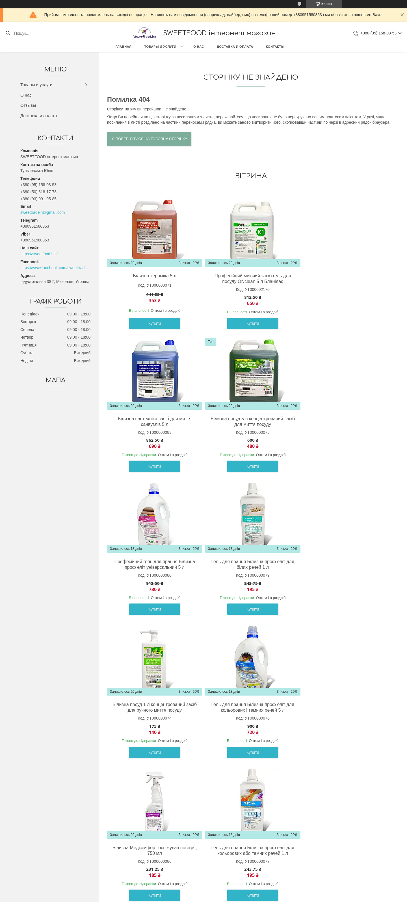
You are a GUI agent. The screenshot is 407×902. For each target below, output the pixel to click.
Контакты (275, 46)
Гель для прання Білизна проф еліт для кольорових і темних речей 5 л (249, 564)
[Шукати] (7, 33)
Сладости (45, 849)
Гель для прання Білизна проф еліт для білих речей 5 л (345, 707)
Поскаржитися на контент (207, 897)
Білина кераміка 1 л (249, 704)
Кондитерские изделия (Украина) (66, 855)
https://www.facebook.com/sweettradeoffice (55, 267)
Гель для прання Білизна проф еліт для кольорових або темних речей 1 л (153, 707)
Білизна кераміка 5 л (153, 275)
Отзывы (28, 105)
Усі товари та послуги (249, 776)
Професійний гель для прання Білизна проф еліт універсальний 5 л (249, 421)
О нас (198, 46)
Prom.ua (230, 892)
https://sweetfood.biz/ (39, 254)
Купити (153, 323)
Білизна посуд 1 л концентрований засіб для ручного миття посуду (153, 564)
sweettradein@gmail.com (42, 212)
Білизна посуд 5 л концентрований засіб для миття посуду (153, 421)
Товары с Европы (52, 842)
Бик (39, 861)
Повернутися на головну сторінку (151, 139)
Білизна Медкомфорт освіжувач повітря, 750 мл (345, 564)
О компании (162, 842)
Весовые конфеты (53, 868)
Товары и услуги (160, 46)
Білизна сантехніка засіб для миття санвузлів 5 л (345, 278)
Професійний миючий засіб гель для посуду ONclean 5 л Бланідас (249, 278)
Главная (124, 46)
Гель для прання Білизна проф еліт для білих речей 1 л (345, 421)
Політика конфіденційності (251, 897)
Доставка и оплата (235, 46)
